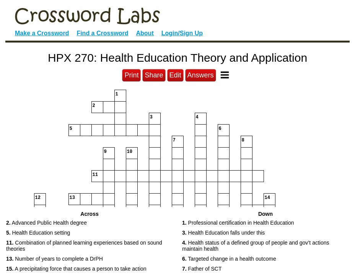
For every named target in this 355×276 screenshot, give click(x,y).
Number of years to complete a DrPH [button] (54, 259)
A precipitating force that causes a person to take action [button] (76, 269)
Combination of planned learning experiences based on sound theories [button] (84, 246)
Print (131, 75)
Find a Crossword (102, 33)
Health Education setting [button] (38, 233)
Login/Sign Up (182, 33)
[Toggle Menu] (224, 75)
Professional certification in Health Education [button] (238, 223)
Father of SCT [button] (202, 269)
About (145, 33)
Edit (175, 75)
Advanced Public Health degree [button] (46, 223)
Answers (200, 75)
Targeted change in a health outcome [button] (229, 259)
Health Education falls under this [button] (223, 233)
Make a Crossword (42, 33)
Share (154, 75)
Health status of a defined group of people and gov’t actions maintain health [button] (255, 246)
